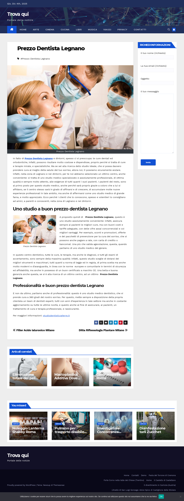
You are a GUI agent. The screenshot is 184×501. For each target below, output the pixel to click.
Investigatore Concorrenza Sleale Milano (108, 431)
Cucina (65, 29)
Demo (143, 475)
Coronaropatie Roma (108, 376)
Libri (79, 29)
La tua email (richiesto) (157, 68)
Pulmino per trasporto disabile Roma (69, 431)
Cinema (49, 29)
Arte (36, 29)
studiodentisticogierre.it (56, 315)
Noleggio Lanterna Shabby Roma (28, 430)
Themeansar (58, 485)
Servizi (16, 424)
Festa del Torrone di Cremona (162, 475)
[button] (169, 29)
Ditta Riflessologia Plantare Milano (103, 330)
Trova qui (18, 14)
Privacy (122, 29)
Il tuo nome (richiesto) (157, 55)
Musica (92, 29)
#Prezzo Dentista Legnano (35, 58)
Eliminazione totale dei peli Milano (24, 378)
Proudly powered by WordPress (21, 485)
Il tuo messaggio (157, 123)
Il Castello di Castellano (165, 480)
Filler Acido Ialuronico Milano (33, 330)
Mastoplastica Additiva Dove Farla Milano (66, 378)
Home (23, 29)
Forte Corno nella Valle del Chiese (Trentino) (124, 480)
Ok (161, 496)
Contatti (140, 29)
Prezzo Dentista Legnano (51, 48)
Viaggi (107, 29)
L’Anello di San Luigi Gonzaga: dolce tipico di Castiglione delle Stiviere (144, 490)
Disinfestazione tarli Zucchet (152, 430)
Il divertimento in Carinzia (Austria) (160, 485)
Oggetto (157, 80)
